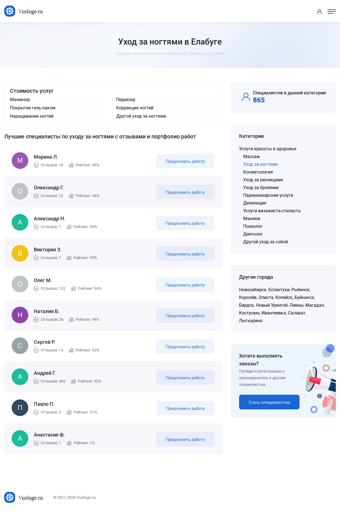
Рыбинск (300, 289)
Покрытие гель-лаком (32, 107)
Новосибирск (253, 289)
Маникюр (20, 99)
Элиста (265, 297)
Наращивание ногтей (32, 116)
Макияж (251, 218)
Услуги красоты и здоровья (267, 148)
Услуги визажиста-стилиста (272, 210)
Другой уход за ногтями (141, 116)
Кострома (249, 313)
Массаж (251, 156)
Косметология (258, 172)
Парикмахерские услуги (268, 195)
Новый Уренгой (272, 305)
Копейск (284, 297)
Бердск (246, 305)
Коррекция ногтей (134, 107)
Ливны (296, 305)
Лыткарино (251, 320)
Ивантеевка (274, 313)
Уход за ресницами (263, 179)
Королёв (248, 297)
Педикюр (125, 99)
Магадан (314, 305)
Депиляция (254, 203)
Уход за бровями (260, 187)
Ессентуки (279, 289)
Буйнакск (304, 297)
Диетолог (253, 234)
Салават (296, 313)
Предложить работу (185, 161)
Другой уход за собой (265, 241)
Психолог (253, 226)
